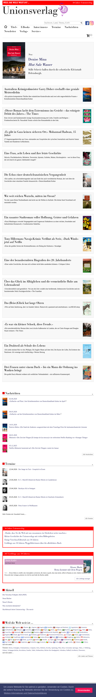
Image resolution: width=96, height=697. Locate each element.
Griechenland (84, 635)
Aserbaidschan (7, 630)
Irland (16, 639)
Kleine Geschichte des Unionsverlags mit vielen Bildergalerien (30, 536)
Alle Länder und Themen (85, 656)
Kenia (15, 642)
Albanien (24, 627)
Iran (10, 639)
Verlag (24, 31)
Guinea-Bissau (43, 637)
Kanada (83, 639)
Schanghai (16, 648)
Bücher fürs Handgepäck (51, 650)
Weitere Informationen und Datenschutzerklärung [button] (25, 693)
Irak (4, 639)
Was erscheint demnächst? (11, 606)
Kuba (56, 642)
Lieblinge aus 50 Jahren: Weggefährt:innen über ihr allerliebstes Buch (33, 543)
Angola (40, 627)
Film (59, 648)
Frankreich (41, 635)
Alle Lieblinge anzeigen (83, 579)
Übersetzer (81, 650)
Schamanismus (24, 648)
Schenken (62, 650)
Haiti (52, 637)
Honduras (60, 637)
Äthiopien (18, 630)
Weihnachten (40, 650)
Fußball (68, 650)
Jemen (57, 639)
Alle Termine (89, 518)
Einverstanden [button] (84, 690)
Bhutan (58, 630)
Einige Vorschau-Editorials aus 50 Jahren (21, 540)
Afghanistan (7, 627)
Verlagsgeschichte (13, 650)
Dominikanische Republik (49, 632)
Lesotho (68, 642)
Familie (28, 650)
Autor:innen (40, 27)
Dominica (36, 632)
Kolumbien (32, 642)
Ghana (75, 635)
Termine (56, 27)
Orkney (4, 650)
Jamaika (43, 639)
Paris (38, 648)
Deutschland (26, 632)
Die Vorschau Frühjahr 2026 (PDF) (14, 595)
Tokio (80, 648)
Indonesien (85, 637)
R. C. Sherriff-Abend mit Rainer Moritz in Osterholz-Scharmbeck (41, 497)
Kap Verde (6, 642)
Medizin (42, 648)
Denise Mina (37, 59)
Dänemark (16, 632)
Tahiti (33, 650)
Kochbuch (75, 650)
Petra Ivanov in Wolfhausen (27, 506)
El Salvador (71, 632)
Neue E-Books (7, 602)
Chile (82, 630)
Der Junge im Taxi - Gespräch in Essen (31, 469)
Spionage (75, 648)
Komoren (41, 642)
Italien (36, 639)
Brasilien (66, 630)
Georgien (67, 635)
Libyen (84, 642)
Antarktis (48, 627)
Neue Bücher (6, 598)
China (89, 630)
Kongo (49, 642)
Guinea (34, 637)
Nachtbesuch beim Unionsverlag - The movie (17, 609)
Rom (63, 648)
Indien (77, 637)
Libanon (77, 642)
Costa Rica (6, 632)
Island (23, 639)
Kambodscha (66, 639)
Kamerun (76, 639)
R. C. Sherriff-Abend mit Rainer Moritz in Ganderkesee (37, 480)
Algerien (33, 627)
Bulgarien (75, 630)
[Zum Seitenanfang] (92, 394)
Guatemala (25, 637)
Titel (14, 27)
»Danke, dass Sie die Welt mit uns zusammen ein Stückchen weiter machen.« (36, 533)
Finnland (32, 635)
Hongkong (68, 637)
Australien (27, 630)
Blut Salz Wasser (40, 65)
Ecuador (62, 632)
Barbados (36, 630)
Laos (62, 642)
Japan (50, 639)
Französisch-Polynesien (55, 635)
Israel (29, 639)
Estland (13, 635)
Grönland (6, 637)
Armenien (83, 627)
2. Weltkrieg (86, 648)
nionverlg (35, 10)
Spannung (54, 648)
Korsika (48, 648)
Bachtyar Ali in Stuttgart (26, 488)
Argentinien (73, 627)
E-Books (25, 27)
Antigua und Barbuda (60, 627)
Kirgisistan (22, 642)
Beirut (11, 648)
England (6, 635)
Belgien (44, 630)
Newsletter (10, 31)
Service (36, 31)
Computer (33, 648)
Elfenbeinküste (82, 632)
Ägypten (16, 627)
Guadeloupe (15, 637)
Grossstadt (68, 648)
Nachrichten (71, 27)
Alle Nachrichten (88, 454)
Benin (51, 630)
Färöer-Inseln (23, 635)
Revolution (22, 650)
